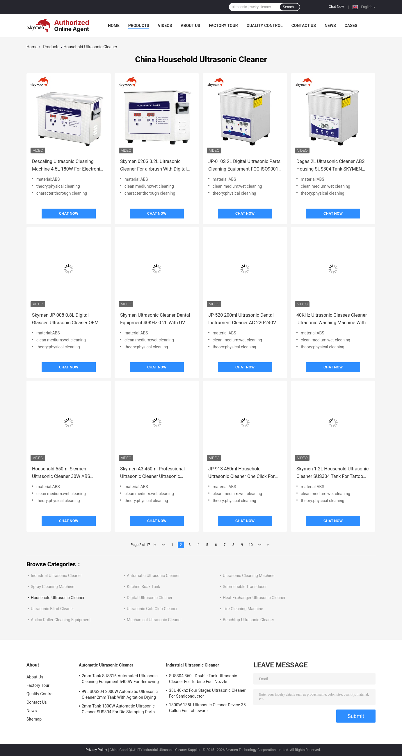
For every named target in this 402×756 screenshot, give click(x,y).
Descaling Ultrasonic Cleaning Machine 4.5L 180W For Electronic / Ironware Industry (67, 166)
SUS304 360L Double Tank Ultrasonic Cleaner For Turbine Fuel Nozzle (203, 678)
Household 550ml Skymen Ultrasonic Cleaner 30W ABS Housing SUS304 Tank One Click (65, 473)
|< (155, 545)
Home (114, 25)
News (330, 25)
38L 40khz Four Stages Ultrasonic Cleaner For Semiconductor (207, 693)
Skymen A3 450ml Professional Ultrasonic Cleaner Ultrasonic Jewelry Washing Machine (152, 473)
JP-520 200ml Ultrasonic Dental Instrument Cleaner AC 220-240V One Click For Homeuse (242, 319)
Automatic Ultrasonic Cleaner (153, 575)
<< (163, 545)
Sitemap (34, 719)
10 (251, 545)
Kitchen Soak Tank (143, 586)
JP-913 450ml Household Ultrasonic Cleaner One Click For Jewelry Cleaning (241, 473)
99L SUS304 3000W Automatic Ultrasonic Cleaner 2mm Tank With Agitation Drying (120, 694)
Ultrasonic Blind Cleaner (52, 608)
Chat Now (336, 7)
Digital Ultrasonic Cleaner (149, 597)
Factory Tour (223, 25)
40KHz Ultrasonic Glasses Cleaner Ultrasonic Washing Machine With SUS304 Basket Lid (331, 319)
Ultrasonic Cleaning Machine (249, 575)
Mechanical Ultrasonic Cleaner (154, 619)
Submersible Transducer (245, 586)
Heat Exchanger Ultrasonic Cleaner (254, 597)
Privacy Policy (96, 750)
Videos (165, 25)
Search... (290, 7)
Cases (351, 25)
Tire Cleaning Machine (243, 608)
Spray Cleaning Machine (52, 586)
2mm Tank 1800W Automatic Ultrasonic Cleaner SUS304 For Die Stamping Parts (118, 709)
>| (268, 545)
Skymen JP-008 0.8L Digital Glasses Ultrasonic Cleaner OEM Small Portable (65, 319)
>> (260, 545)
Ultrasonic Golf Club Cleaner (152, 608)
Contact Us (303, 25)
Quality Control (265, 25)
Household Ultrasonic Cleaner (58, 597)
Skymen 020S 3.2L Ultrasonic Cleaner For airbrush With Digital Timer (153, 166)
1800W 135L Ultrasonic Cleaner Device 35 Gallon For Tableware (207, 708)
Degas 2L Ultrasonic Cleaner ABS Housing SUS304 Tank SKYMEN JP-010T (330, 166)
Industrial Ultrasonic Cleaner (56, 575)
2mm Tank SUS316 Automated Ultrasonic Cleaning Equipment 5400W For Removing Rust (120, 679)
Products (138, 25)
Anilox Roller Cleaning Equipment (61, 619)
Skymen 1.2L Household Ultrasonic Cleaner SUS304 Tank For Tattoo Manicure (332, 473)
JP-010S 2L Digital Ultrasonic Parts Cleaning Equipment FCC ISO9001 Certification (244, 166)
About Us (190, 25)
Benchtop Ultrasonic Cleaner (248, 619)
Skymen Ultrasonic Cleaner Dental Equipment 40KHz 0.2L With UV (155, 318)
